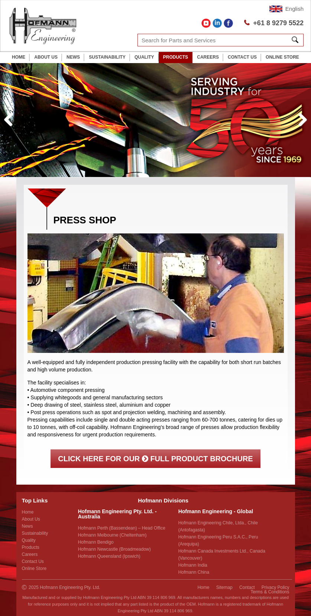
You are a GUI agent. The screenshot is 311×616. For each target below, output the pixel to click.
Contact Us (242, 57)
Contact (247, 587)
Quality (144, 57)
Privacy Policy (275, 587)
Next (302, 127)
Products (175, 57)
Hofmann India (192, 565)
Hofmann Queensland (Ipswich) (109, 556)
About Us (46, 57)
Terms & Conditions (269, 591)
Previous (11, 127)
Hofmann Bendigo (96, 542)
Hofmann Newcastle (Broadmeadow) (114, 549)
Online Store (282, 57)
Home (18, 57)
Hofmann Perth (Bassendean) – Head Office (121, 528)
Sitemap (224, 587)
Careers (208, 57)
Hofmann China (193, 572)
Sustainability (107, 57)
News (73, 57)
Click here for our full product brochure (155, 459)
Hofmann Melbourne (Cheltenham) (112, 535)
